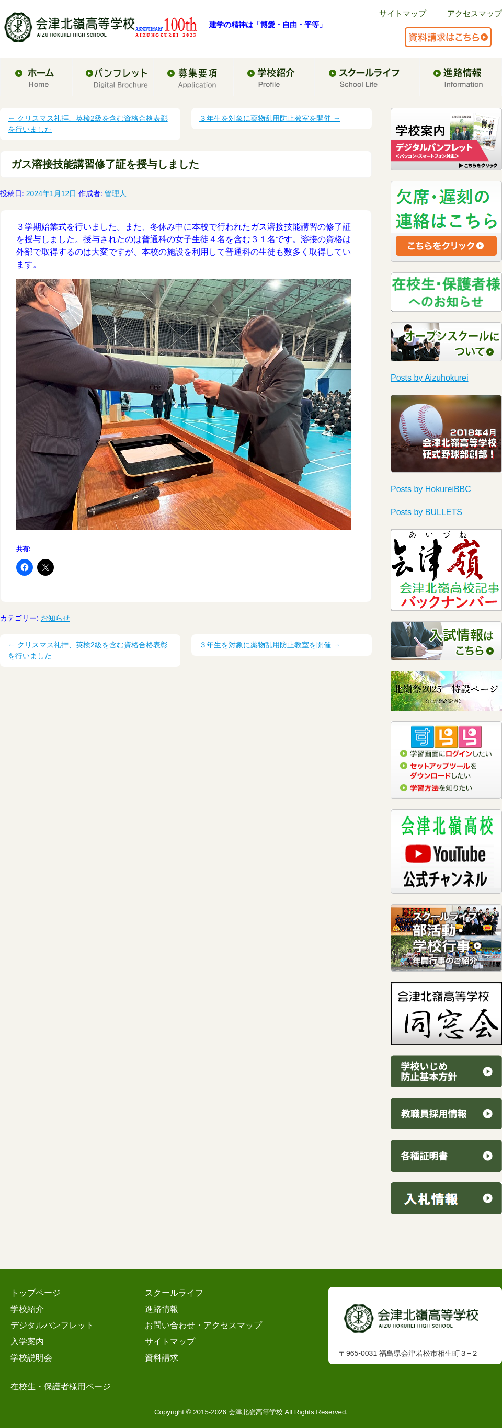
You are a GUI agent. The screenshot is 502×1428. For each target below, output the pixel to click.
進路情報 (161, 1309)
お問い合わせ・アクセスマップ (203, 1325)
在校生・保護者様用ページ (60, 1386)
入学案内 (27, 1341)
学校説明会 (31, 1357)
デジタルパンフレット (52, 1325)
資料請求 (161, 1357)
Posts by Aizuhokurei (430, 377)
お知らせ (55, 618)
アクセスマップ (474, 13)
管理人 (116, 193)
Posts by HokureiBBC (431, 489)
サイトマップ (402, 13)
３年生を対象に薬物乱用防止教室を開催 (269, 118)
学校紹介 (27, 1309)
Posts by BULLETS (426, 512)
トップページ (35, 1292)
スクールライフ (174, 1292)
